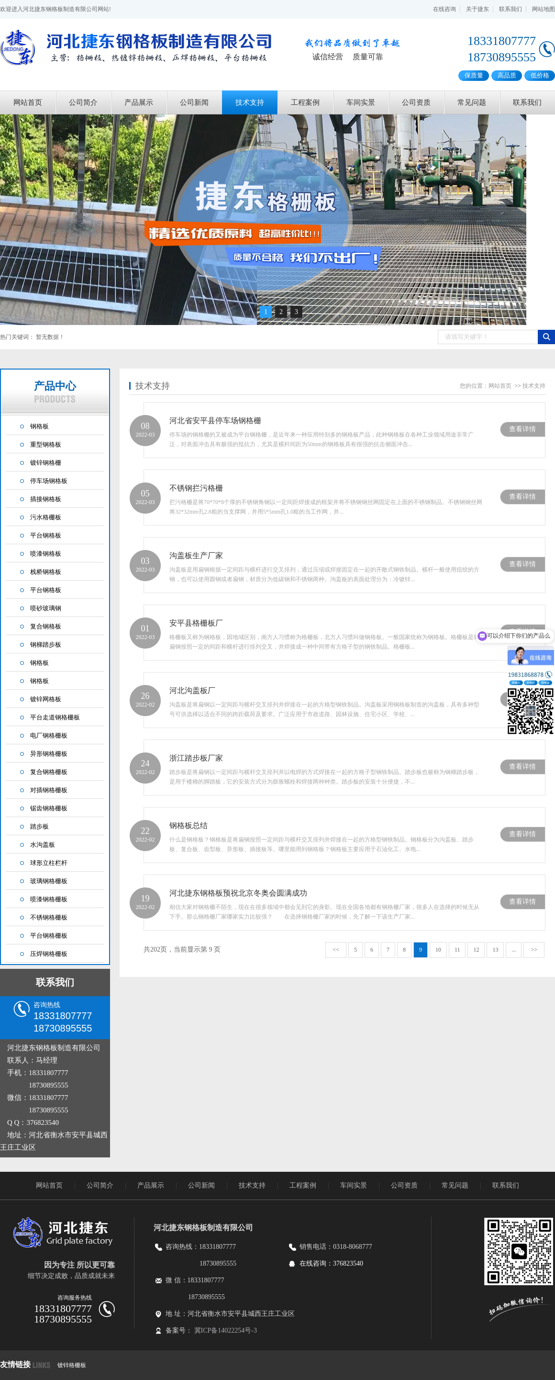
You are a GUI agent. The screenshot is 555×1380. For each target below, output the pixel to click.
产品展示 (138, 102)
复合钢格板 (45, 626)
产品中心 (55, 391)
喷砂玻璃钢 (45, 608)
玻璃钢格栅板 (48, 881)
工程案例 (305, 102)
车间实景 (360, 102)
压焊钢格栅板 (48, 953)
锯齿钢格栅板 (48, 808)
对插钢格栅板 (48, 790)
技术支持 (249, 102)
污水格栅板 (45, 517)
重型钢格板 (45, 444)
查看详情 (522, 429)
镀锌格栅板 (71, 1365)
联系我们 (510, 9)
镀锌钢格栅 (45, 462)
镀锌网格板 (45, 699)
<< (336, 949)
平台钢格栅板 (48, 935)
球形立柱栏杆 (48, 862)
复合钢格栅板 (48, 771)
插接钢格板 (45, 499)
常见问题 (471, 102)
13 (495, 949)
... (513, 949)
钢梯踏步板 (45, 644)
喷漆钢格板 (45, 553)
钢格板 (39, 426)
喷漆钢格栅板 (48, 899)
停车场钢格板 (48, 480)
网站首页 (27, 102)
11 (457, 949)
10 (438, 949)
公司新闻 (194, 102)
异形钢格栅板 (48, 753)
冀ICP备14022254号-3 (225, 1330)
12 (476, 949)
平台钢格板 (45, 535)
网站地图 (543, 9)
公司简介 (83, 102)
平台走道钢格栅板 (55, 717)
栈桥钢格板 (45, 571)
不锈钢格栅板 (48, 917)
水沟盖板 (42, 844)
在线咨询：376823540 (331, 1263)
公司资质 (416, 102)
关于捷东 (477, 9)
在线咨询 (444, 9)
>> (534, 949)
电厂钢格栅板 (48, 735)
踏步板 (39, 826)
